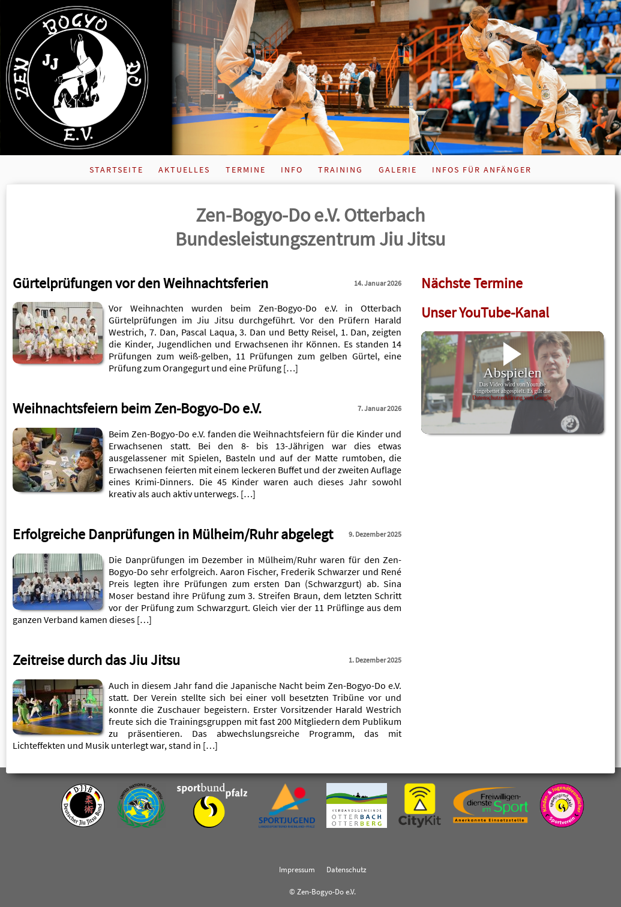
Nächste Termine (472, 283)
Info (292, 169)
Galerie (398, 169)
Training (340, 169)
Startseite (116, 169)
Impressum (297, 869)
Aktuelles (184, 169)
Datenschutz (346, 869)
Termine (246, 169)
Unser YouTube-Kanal (485, 312)
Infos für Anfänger (482, 169)
